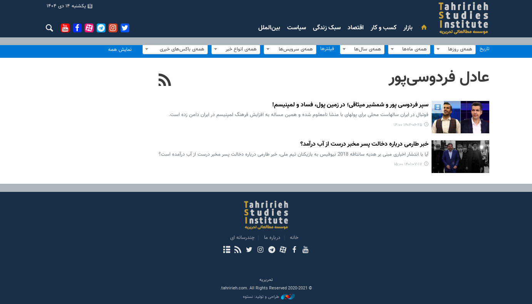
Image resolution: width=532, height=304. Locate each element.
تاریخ (484, 49)
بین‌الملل (269, 28)
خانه (294, 238)
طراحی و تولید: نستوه (269, 297)
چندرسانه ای (242, 238)
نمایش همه (120, 50)
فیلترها (327, 49)
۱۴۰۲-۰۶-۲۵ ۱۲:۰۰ (407, 125)
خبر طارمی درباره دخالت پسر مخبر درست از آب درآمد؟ (364, 144)
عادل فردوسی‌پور (439, 78)
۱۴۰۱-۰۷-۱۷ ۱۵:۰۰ (408, 164)
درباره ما (272, 238)
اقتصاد (356, 28)
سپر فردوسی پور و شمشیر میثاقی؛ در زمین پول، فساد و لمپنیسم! (350, 105)
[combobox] (455, 49)
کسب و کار (383, 28)
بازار (408, 28)
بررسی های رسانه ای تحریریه (417, 18)
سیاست (296, 28)
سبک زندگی (327, 28)
